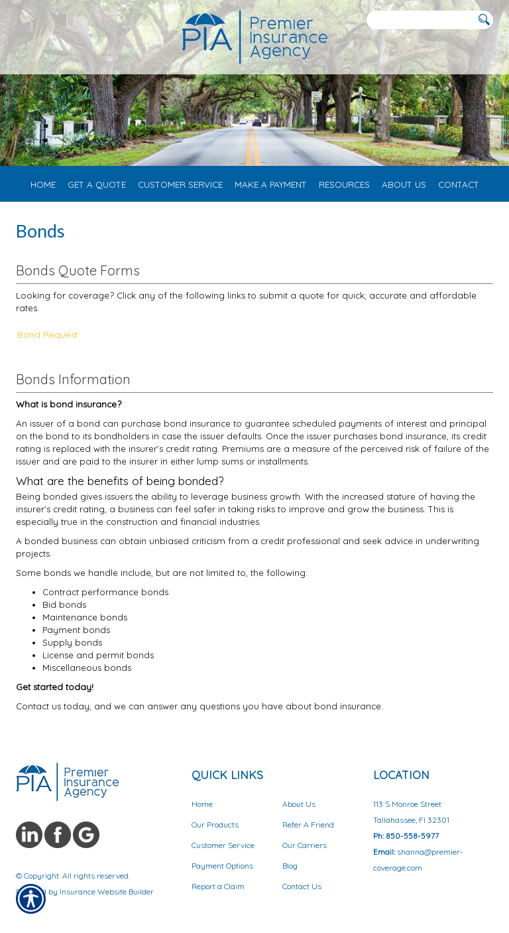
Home (202, 804)
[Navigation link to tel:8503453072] (18, 20)
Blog (290, 866)
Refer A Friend (308, 824)
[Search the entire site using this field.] (420, 20)
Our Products (215, 824)
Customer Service (223, 845)
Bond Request (47, 334)
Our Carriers (304, 845)
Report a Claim (218, 886)
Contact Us (301, 886)
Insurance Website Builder (107, 892)
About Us (298, 804)
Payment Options (222, 866)
